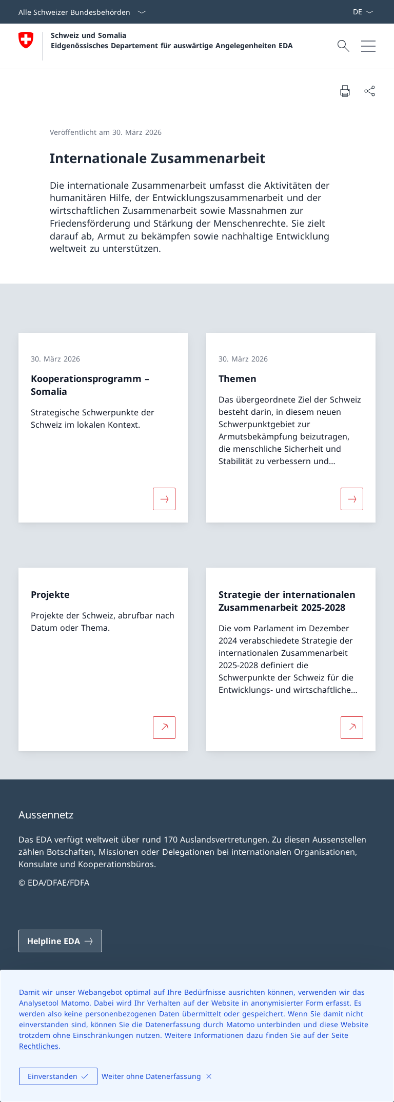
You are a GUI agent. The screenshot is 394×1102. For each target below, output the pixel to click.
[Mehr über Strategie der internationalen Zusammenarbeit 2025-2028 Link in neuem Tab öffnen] (352, 727)
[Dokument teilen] (369, 90)
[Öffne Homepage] (155, 46)
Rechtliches (38, 1046)
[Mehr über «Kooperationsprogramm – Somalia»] (164, 499)
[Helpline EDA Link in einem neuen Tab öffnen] (60, 941)
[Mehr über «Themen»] (352, 499)
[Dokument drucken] (344, 90)
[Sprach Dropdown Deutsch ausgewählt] (363, 12)
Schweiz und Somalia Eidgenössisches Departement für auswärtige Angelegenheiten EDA (172, 40)
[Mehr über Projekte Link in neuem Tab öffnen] (164, 727)
